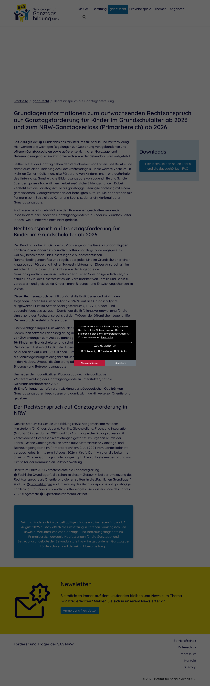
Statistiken (121, 350)
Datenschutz (187, 647)
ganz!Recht (41, 101)
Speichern (121, 362)
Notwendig (88, 350)
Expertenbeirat (55, 494)
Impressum (188, 654)
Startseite (21, 101)
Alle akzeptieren (89, 362)
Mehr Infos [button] (107, 337)
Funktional (105, 350)
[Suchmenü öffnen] (84, 17)
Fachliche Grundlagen (34, 475)
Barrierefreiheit (184, 641)
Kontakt (190, 661)
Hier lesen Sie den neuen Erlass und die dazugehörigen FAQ (168, 166)
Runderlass (51, 142)
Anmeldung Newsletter (80, 611)
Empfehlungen (41, 484)
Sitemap (190, 667)
